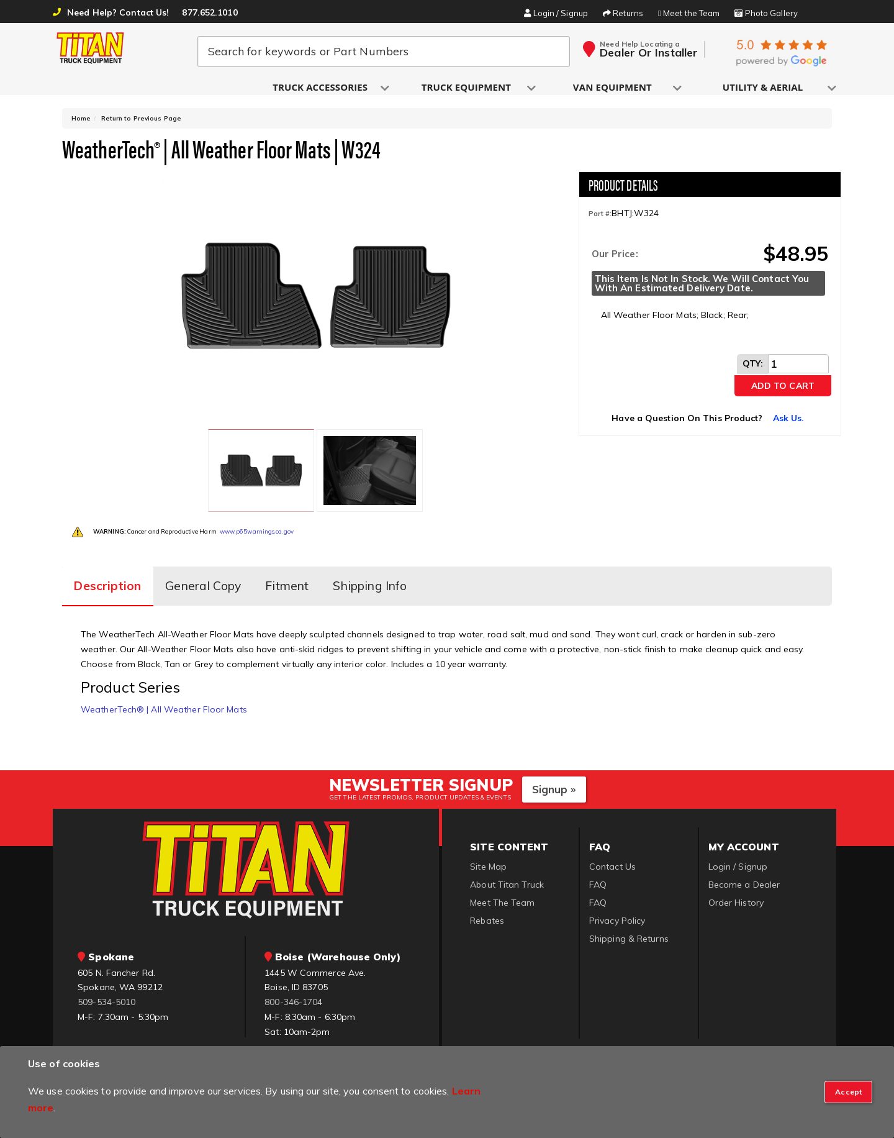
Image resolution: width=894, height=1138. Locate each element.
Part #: (600, 220)
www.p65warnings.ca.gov (257, 519)
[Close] (848, 1092)
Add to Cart (783, 391)
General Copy (214, 570)
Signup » (554, 769)
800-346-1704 (293, 983)
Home (81, 124)
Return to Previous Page (141, 124)
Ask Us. (789, 423)
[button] (321, 88)
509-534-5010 (106, 983)
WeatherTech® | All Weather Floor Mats (164, 690)
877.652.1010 (209, 12)
